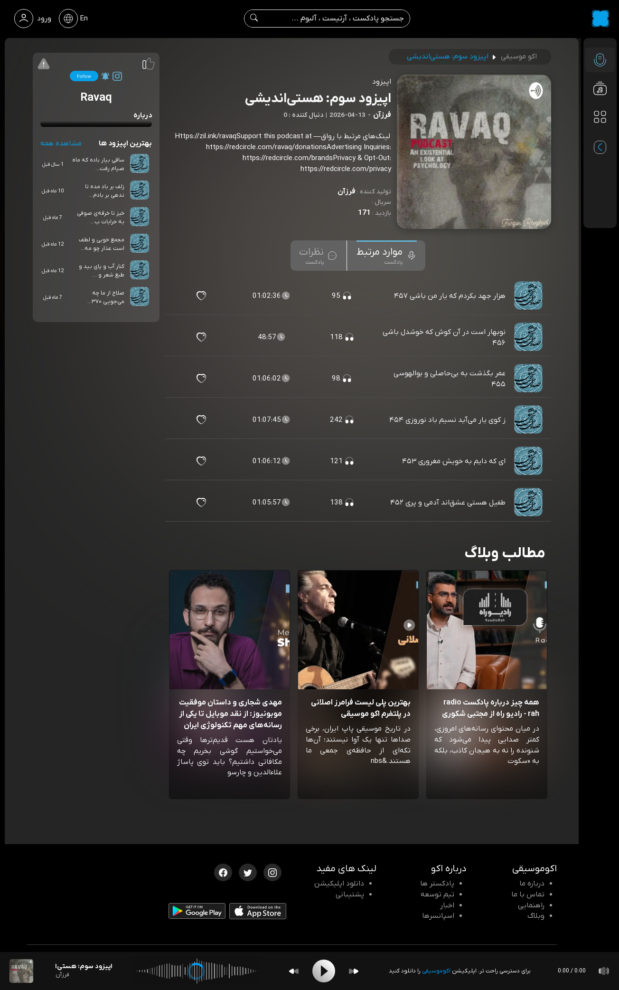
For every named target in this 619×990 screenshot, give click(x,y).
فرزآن (347, 191)
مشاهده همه (61, 143)
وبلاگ (535, 916)
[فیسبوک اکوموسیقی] (223, 871)
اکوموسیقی (436, 971)
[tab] (386, 255)
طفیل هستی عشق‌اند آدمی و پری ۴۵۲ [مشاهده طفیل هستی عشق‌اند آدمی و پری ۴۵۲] (448, 502)
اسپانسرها (438, 916)
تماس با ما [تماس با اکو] (527, 894)
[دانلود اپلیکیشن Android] (197, 913)
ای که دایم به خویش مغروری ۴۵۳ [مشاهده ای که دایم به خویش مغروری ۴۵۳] (454, 461)
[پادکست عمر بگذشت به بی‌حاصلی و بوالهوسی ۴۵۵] (529, 378)
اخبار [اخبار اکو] (447, 905)
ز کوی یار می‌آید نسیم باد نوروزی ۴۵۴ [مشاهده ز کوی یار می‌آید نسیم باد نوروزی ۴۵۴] (447, 420)
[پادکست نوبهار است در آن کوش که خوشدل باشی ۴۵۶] (529, 337)
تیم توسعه (437, 894)
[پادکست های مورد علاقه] (600, 136)
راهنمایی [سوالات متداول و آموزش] (531, 905)
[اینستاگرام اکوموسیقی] (272, 871)
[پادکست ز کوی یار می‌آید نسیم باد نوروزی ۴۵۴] (529, 420)
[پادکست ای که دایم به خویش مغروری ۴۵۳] (529, 461)
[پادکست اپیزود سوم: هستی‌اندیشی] (21, 971)
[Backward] (293, 971)
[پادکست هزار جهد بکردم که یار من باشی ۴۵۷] (529, 296)
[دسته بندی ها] (600, 117)
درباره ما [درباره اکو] (531, 883)
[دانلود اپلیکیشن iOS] (257, 913)
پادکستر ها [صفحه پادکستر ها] (437, 883)
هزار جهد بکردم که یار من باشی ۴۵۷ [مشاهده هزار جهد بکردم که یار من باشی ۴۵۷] (450, 296)
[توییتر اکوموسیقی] (248, 871)
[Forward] (353, 971)
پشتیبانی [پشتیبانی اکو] (350, 894)
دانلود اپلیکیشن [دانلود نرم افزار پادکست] (339, 883)
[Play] (324, 971)
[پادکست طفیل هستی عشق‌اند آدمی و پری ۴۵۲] (529, 502)
